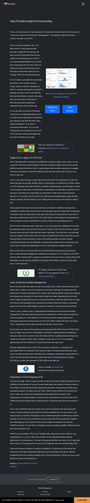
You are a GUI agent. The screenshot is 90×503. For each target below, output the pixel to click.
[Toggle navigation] (83, 4)
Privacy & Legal (45, 494)
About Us (21, 492)
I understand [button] (82, 500)
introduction (56, 367)
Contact (45, 492)
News (69, 492)
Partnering (20, 494)
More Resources (45, 488)
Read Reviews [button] (69, 109)
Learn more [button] (59, 500)
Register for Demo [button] (52, 109)
